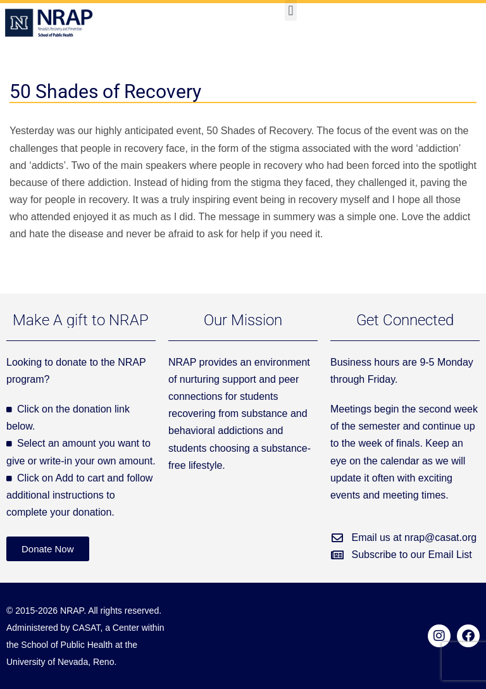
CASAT (86, 628)
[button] (291, 10)
